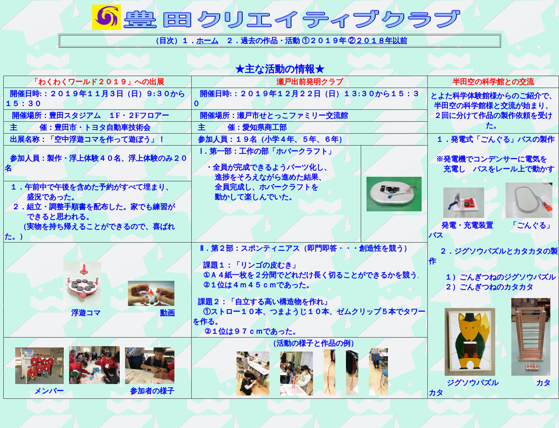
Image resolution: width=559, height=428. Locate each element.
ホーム (207, 41)
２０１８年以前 (381, 41)
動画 (167, 313)
